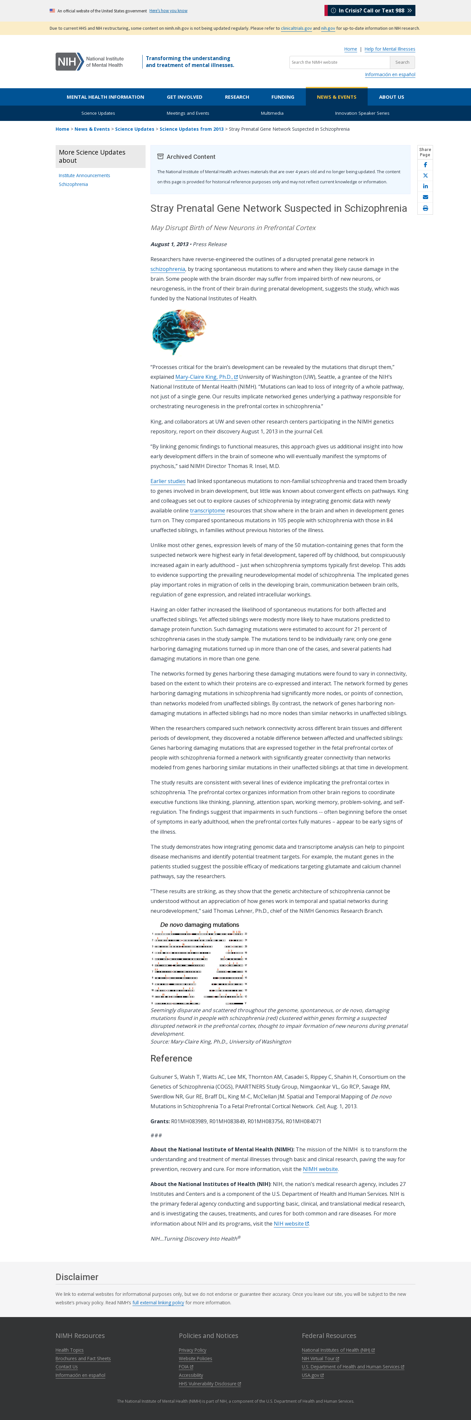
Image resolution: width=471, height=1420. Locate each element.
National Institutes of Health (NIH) (338, 1350)
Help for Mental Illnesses (390, 49)
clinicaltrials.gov (296, 28)
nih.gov (328, 28)
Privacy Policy (192, 1350)
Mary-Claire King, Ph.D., (206, 376)
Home (350, 49)
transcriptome (207, 510)
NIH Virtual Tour (320, 1358)
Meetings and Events (188, 113)
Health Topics (70, 1350)
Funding (282, 96)
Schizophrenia (73, 184)
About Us (391, 96)
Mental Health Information (105, 96)
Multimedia (272, 113)
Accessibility (191, 1375)
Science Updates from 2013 (192, 129)
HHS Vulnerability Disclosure (210, 1383)
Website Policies (195, 1358)
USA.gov (313, 1375)
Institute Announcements (84, 175)
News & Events (337, 96)
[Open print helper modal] (425, 208)
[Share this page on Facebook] (425, 164)
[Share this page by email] (425, 197)
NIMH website (320, 1169)
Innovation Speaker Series (362, 113)
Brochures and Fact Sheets (83, 1358)
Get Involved (184, 96)
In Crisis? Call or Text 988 (371, 10)
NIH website (291, 1223)
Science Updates (98, 113)
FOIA (186, 1366)
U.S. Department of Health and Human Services (353, 1366)
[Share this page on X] (425, 175)
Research (237, 96)
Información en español (390, 74)
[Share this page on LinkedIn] (425, 186)
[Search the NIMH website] (339, 62)
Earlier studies (167, 481)
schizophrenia (167, 269)
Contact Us (67, 1366)
